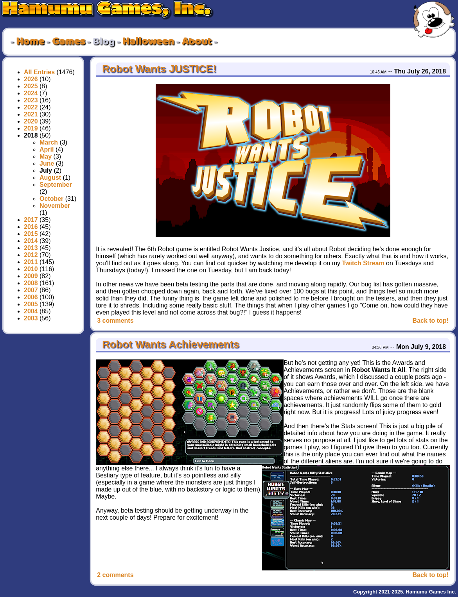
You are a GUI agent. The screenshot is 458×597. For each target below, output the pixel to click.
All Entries (39, 72)
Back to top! (431, 320)
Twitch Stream (363, 263)
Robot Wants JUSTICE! (158, 69)
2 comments (115, 575)
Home (30, 42)
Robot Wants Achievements (169, 344)
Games (68, 42)
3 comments (115, 320)
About (197, 42)
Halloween (148, 42)
